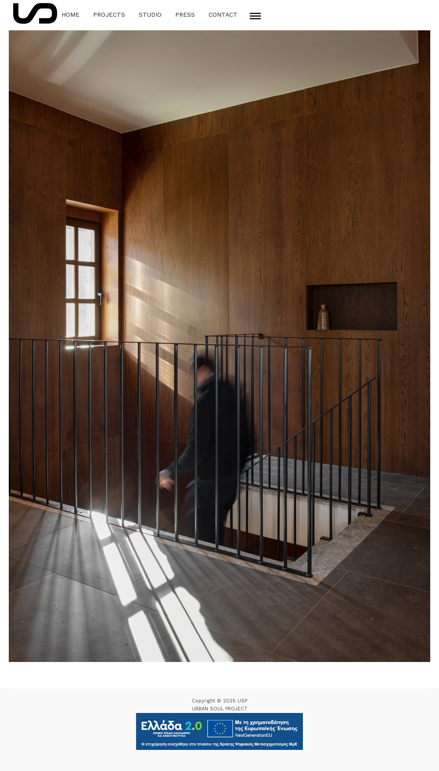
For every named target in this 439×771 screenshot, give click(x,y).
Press (185, 14)
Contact (223, 14)
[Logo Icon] (35, 13)
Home (70, 14)
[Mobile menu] (255, 16)
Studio (150, 14)
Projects (109, 14)
